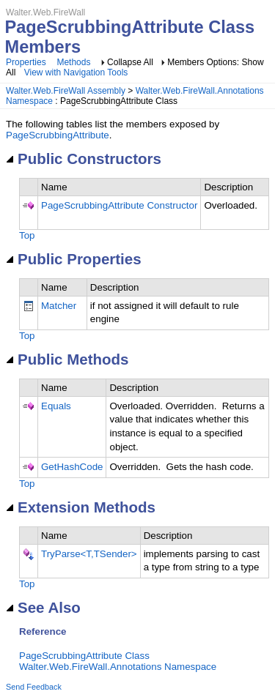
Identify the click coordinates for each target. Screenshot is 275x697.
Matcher (58, 305)
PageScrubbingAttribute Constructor (119, 205)
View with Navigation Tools (76, 72)
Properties (26, 62)
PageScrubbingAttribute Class (84, 655)
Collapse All (130, 62)
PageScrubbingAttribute (57, 135)
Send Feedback (34, 686)
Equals (56, 405)
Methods (73, 62)
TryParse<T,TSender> (89, 553)
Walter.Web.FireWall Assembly (65, 91)
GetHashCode (72, 466)
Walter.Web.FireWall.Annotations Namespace (117, 666)
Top (27, 235)
